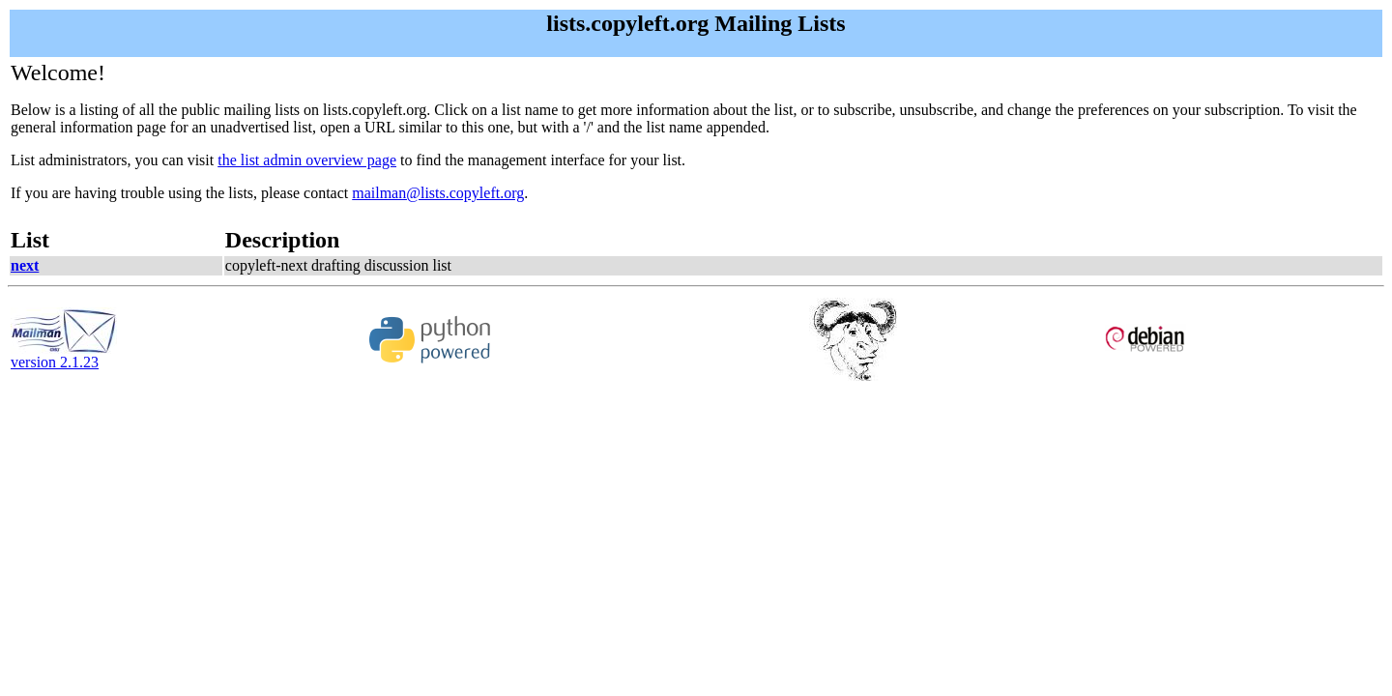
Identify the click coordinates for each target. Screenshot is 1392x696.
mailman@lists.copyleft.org (438, 193)
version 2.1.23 (64, 355)
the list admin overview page (307, 160)
